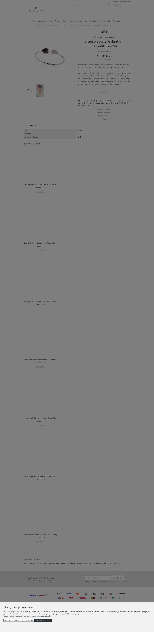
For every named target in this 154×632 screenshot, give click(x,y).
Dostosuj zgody (28, 620)
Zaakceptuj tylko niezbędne (13, 620)
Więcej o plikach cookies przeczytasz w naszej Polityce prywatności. (27, 616)
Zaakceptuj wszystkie (43, 620)
